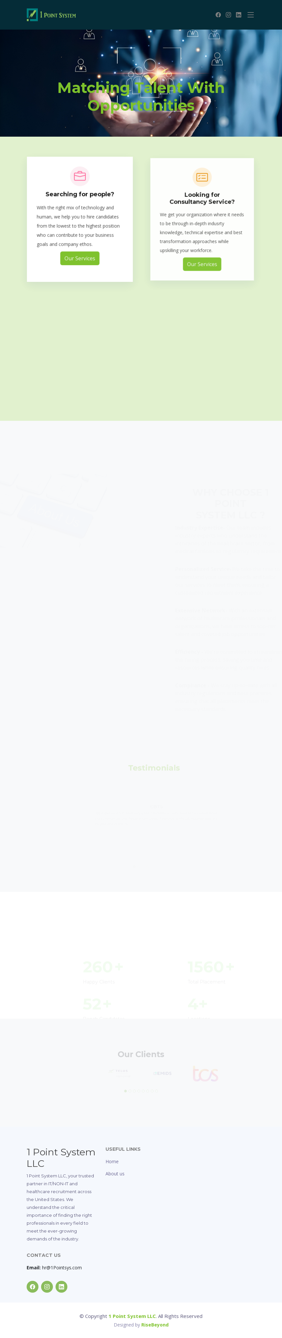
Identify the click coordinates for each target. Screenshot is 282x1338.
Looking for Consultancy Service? (202, 206)
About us (115, 1173)
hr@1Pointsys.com (54, 1267)
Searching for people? (79, 202)
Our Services (79, 259)
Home (112, 1161)
